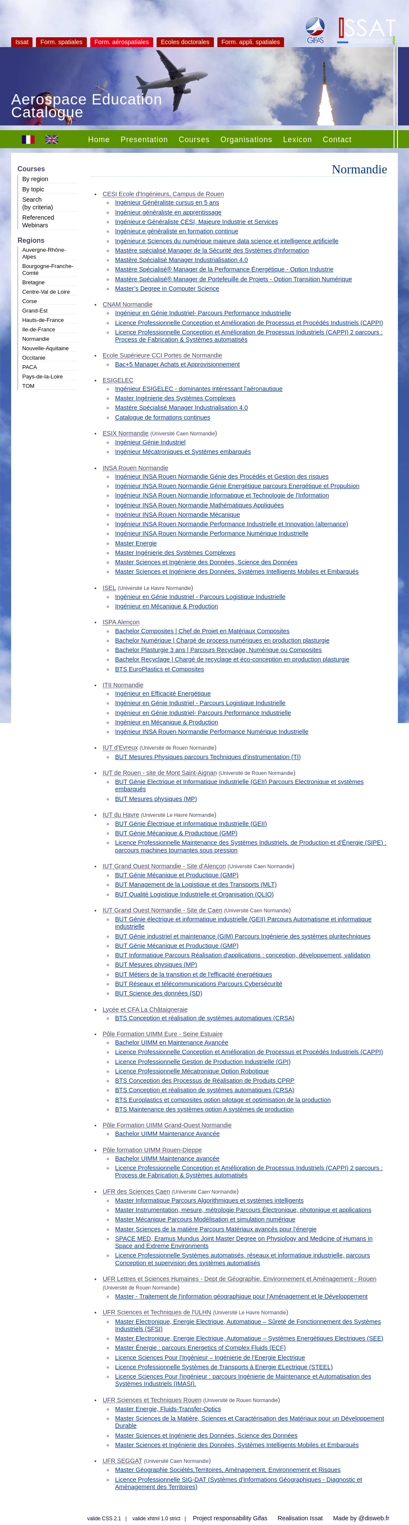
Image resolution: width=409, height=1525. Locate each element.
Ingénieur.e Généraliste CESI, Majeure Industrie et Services (196, 221)
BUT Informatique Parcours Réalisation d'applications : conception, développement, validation (242, 955)
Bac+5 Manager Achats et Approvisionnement (177, 364)
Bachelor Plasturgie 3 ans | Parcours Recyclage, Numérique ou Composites (218, 649)
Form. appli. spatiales (251, 42)
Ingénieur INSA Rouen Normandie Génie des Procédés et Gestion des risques (222, 476)
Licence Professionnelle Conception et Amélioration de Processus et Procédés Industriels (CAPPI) (249, 322)
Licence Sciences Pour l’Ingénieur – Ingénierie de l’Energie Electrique (210, 1357)
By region (35, 179)
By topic (33, 189)
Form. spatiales (61, 42)
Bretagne (33, 282)
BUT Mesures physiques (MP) (156, 798)
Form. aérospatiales (122, 42)
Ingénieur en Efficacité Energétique (163, 693)
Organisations (246, 139)
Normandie (35, 339)
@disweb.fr (374, 1518)
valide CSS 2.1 (104, 1519)
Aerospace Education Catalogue (87, 106)
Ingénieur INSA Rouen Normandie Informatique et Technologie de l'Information (222, 495)
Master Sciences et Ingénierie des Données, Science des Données (206, 562)
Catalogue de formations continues (162, 417)
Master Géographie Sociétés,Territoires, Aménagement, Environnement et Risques (228, 1469)
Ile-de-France (38, 329)
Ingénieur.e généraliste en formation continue (176, 231)
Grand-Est (34, 310)
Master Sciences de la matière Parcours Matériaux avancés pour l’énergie (216, 1229)
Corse (29, 301)
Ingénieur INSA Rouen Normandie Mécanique (177, 514)
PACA (29, 367)
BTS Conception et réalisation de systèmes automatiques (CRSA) (204, 1018)
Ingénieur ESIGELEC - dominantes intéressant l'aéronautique (199, 388)
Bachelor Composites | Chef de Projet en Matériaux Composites (202, 631)
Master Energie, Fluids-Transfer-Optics (168, 1409)
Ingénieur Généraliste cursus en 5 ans (167, 202)
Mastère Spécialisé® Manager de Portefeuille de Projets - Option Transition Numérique (233, 279)
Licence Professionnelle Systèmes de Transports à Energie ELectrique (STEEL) (224, 1367)
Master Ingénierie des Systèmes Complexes (175, 398)
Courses (194, 139)
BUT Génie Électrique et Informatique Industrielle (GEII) (191, 823)
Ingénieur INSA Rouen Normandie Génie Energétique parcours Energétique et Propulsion (237, 486)
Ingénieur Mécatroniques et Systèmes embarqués (183, 451)
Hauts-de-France (43, 320)
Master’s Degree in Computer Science (167, 288)
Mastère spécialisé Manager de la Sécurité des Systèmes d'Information (212, 250)
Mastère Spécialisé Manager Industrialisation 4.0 (181, 259)
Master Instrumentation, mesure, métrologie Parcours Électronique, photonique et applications (243, 1209)
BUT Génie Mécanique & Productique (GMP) (176, 833)
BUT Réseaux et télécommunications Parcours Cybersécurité (198, 983)
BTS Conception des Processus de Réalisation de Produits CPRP (204, 1080)
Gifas (260, 1518)
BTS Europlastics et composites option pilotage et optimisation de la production (223, 1099)
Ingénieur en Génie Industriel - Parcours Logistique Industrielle (200, 596)
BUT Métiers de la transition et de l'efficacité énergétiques (193, 974)
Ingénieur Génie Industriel (150, 442)
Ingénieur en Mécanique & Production (166, 606)
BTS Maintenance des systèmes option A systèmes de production (204, 1109)
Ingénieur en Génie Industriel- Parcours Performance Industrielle (203, 313)
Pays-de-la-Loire (42, 376)
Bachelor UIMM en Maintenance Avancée (171, 1042)
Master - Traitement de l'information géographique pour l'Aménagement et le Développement (241, 1296)
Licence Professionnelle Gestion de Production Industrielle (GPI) (202, 1061)
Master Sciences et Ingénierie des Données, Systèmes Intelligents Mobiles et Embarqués (237, 571)
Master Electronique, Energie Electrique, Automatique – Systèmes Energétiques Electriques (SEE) (249, 1338)
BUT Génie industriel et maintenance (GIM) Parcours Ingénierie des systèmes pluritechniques (242, 936)
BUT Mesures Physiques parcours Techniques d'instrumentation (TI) (208, 757)
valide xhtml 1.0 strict (157, 1519)
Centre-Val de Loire (46, 292)
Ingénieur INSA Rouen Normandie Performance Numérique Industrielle (211, 533)
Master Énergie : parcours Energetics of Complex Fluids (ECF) (200, 1347)
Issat (21, 42)
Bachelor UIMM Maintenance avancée (167, 1158)
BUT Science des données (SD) (158, 993)
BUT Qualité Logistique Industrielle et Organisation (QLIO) (194, 894)
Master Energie (136, 543)
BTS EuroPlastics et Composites (159, 669)
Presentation (144, 139)
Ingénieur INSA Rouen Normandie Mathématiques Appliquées (199, 505)
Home (99, 139)
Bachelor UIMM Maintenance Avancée (167, 1133)
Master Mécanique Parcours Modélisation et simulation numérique (205, 1219)
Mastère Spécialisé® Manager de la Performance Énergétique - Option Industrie (224, 269)
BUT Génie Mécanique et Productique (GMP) (176, 875)
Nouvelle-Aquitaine (45, 348)
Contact (337, 139)
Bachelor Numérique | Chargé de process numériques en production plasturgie (222, 640)
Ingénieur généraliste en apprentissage (168, 212)
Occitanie (33, 357)
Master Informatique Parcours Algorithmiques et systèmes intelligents (209, 1200)
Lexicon (297, 139)
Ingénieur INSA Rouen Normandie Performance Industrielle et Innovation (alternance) (231, 524)
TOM (28, 386)
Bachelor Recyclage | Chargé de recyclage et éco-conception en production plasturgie (232, 659)
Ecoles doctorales (185, 42)
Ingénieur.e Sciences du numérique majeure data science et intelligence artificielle (226, 241)
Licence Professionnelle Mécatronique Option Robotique (192, 1071)
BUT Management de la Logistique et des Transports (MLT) (196, 884)
